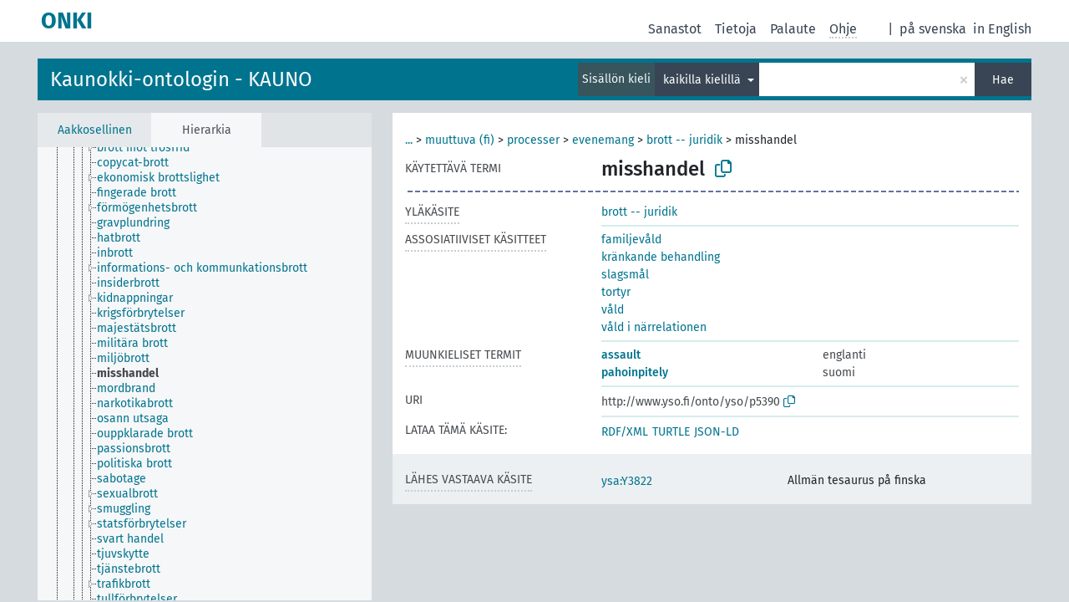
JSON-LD (716, 432)
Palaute (793, 29)
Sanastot (675, 29)
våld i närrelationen (654, 327)
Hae (1003, 80)
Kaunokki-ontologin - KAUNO (181, 79)
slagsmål (625, 275)
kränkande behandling (660, 257)
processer (533, 140)
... (409, 140)
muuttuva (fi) (459, 140)
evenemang (603, 140)
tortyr (616, 292)
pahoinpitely (634, 372)
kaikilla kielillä (703, 80)
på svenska (932, 29)
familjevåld (631, 239)
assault (621, 355)
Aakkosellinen (95, 130)
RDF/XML (624, 432)
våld (612, 310)
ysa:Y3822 (626, 481)
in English (1002, 29)
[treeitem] (150, 148)
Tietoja (736, 29)
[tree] (205, 373)
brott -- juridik (684, 140)
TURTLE (671, 432)
